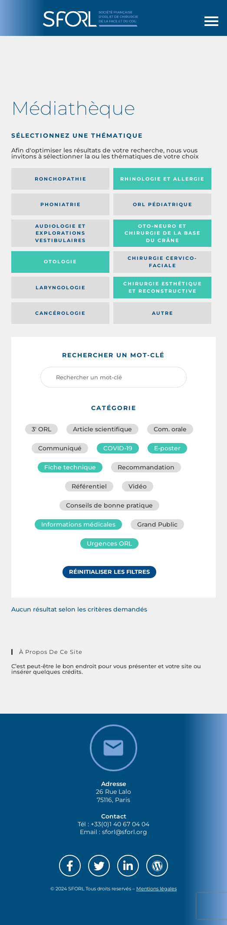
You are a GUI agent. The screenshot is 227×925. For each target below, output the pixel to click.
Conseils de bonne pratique (109, 505)
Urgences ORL (109, 543)
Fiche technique (70, 467)
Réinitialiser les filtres (109, 571)
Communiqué (60, 448)
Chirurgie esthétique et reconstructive (162, 287)
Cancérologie (60, 313)
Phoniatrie (60, 204)
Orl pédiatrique (162, 204)
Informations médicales (78, 524)
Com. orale (170, 429)
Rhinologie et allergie (162, 179)
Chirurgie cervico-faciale (162, 261)
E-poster (167, 448)
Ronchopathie (60, 179)
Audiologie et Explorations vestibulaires (60, 233)
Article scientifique (102, 429)
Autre (162, 313)
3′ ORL (41, 429)
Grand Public (157, 524)
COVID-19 (117, 448)
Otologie (60, 262)
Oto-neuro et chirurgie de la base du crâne (163, 233)
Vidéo (137, 486)
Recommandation (146, 467)
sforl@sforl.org (124, 832)
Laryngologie (61, 288)
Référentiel (89, 486)
